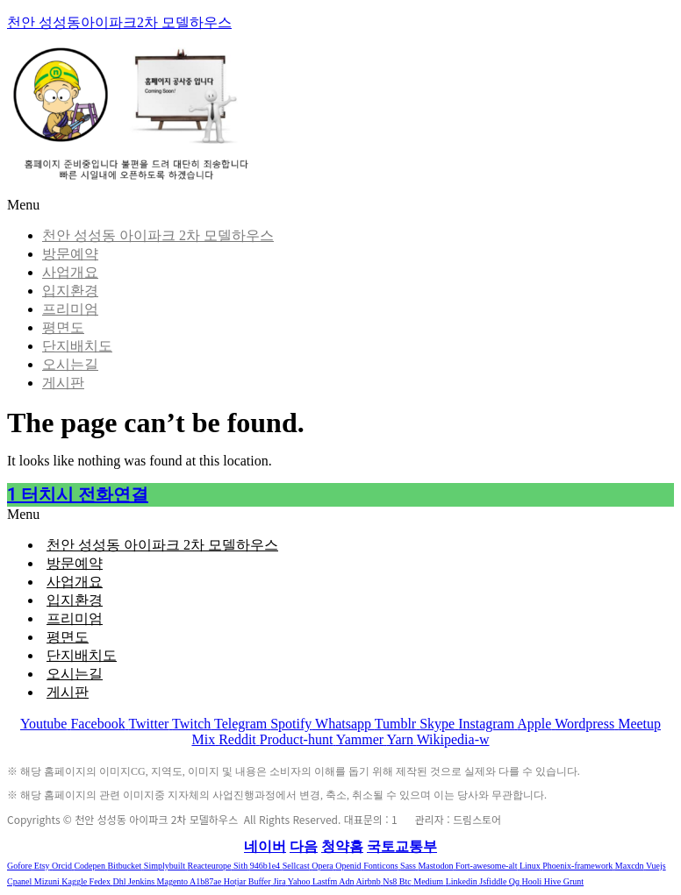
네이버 (265, 846)
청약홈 (342, 846)
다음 (304, 846)
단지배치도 (77, 345)
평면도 (63, 327)
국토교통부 (402, 846)
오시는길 (70, 364)
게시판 (63, 382)
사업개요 (70, 272)
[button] (340, 514)
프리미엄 (70, 309)
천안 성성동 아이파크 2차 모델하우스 (158, 235)
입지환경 (70, 290)
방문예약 (70, 253)
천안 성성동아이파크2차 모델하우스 (119, 22)
